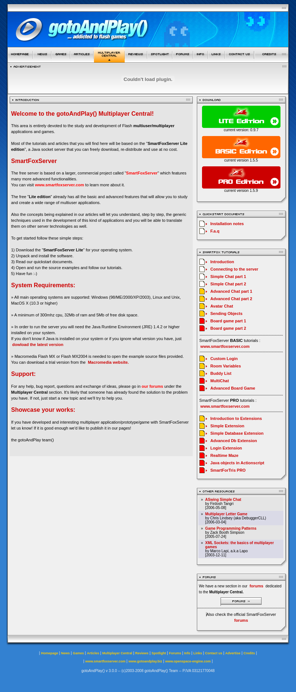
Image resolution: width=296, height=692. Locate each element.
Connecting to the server (235, 269)
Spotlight (159, 653)
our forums (152, 386)
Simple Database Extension (237, 433)
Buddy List (221, 373)
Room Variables (226, 366)
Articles (93, 653)
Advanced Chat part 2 (231, 298)
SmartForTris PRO (228, 470)
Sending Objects (227, 313)
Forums (175, 653)
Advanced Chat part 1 (231, 291)
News (65, 653)
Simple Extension (228, 426)
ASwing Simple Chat (223, 500)
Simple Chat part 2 (228, 284)
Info (187, 653)
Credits (249, 653)
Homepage (49, 653)
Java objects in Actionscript (238, 463)
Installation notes (227, 223)
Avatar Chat (222, 306)
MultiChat (220, 381)
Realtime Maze (225, 455)
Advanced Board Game (233, 388)
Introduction (222, 262)
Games (78, 653)
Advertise (232, 653)
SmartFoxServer (142, 173)
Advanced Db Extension (234, 440)
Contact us (213, 653)
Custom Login (224, 358)
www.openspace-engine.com (188, 661)
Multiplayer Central (117, 653)
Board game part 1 (228, 321)
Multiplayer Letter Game (226, 514)
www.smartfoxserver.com (59, 185)
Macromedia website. (108, 362)
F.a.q (215, 231)
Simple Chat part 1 (228, 276)
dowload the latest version (37, 344)
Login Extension (226, 448)
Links (198, 653)
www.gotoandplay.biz (145, 661)
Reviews (141, 653)
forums (241, 620)
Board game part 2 (228, 328)
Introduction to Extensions (236, 418)
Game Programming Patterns (230, 528)
